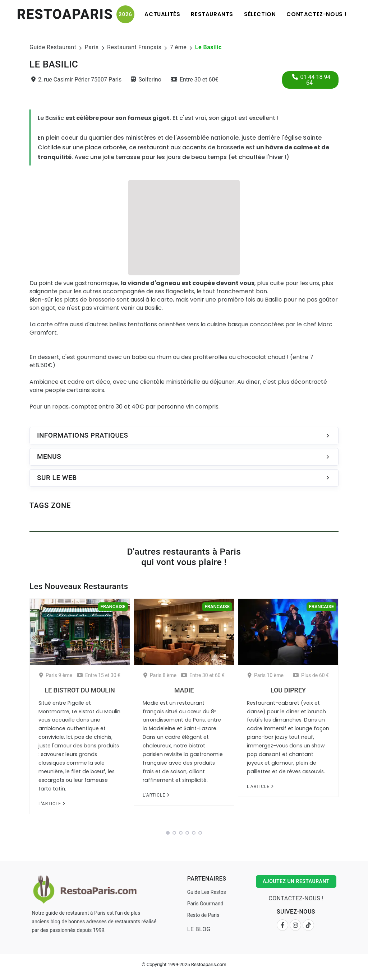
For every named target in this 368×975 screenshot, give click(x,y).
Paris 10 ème (266, 675)
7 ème (178, 47)
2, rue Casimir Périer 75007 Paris (76, 79)
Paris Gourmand (205, 903)
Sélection (260, 14)
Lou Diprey (288, 690)
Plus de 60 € (311, 675)
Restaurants (212, 14)
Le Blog (199, 929)
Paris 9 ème (55, 675)
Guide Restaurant (52, 47)
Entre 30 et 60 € (203, 675)
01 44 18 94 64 (311, 80)
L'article (51, 803)
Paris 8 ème (159, 675)
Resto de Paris (203, 915)
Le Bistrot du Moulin (80, 690)
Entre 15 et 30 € (98, 675)
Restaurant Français (134, 47)
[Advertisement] (184, 226)
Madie (184, 690)
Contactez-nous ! (316, 14)
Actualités (162, 14)
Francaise (113, 606)
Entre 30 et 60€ (194, 79)
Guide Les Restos (206, 892)
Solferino (146, 79)
